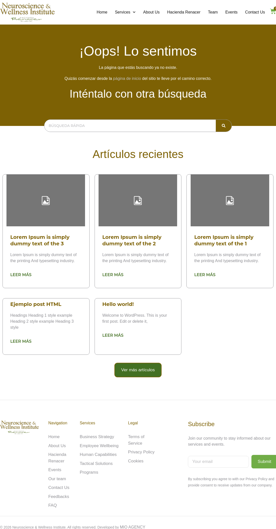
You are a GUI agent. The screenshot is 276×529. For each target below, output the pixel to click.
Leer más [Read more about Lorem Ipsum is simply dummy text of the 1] (204, 274)
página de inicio (127, 78)
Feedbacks (58, 491)
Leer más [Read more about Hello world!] (112, 334)
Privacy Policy (140, 443)
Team (213, 12)
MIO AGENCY (132, 522)
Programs (88, 468)
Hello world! (118, 304)
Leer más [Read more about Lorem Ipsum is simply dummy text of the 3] (20, 274)
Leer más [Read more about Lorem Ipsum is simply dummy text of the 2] (112, 274)
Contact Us (255, 12)
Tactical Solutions (95, 460)
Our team (56, 474)
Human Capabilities (97, 451)
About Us (151, 12)
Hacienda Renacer (183, 12)
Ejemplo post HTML (35, 304)
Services (125, 12)
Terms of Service (143, 434)
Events (231, 12)
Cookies (135, 451)
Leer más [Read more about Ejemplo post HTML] (20, 340)
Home (102, 12)
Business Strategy (96, 434)
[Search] (224, 126)
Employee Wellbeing (98, 443)
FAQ (52, 500)
